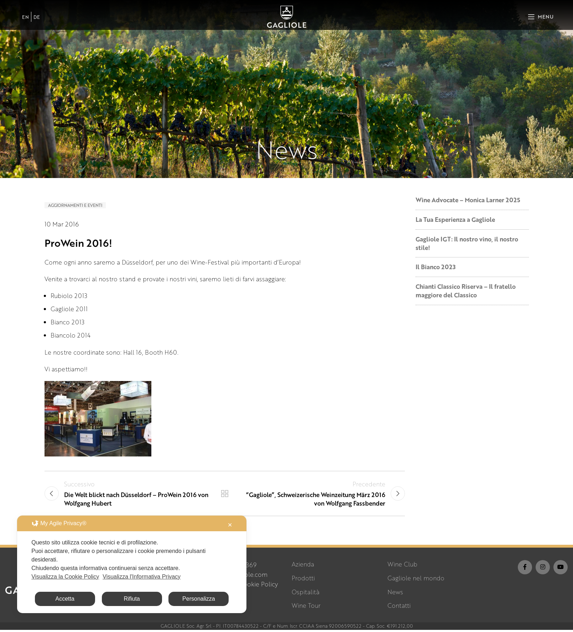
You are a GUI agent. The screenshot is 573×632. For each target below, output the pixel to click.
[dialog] (131, 564)
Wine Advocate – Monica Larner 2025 (468, 199)
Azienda (303, 566)
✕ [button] (230, 525)
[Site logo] (286, 19)
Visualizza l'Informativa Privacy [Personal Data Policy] (142, 577)
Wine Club (402, 566)
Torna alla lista (224, 494)
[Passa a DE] (36, 20)
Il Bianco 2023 (435, 266)
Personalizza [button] (198, 599)
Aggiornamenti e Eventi (75, 205)
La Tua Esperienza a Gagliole (455, 219)
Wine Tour (306, 608)
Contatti (399, 608)
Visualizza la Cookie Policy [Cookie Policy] (65, 577)
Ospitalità (305, 594)
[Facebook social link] (525, 569)
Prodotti (303, 580)
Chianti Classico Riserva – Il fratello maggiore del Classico (466, 290)
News (395, 594)
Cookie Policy (258, 586)
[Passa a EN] (25, 20)
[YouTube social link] (560, 569)
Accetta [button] (65, 599)
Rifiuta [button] (132, 599)
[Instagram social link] (543, 569)
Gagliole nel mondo (415, 580)
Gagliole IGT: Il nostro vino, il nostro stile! (467, 243)
